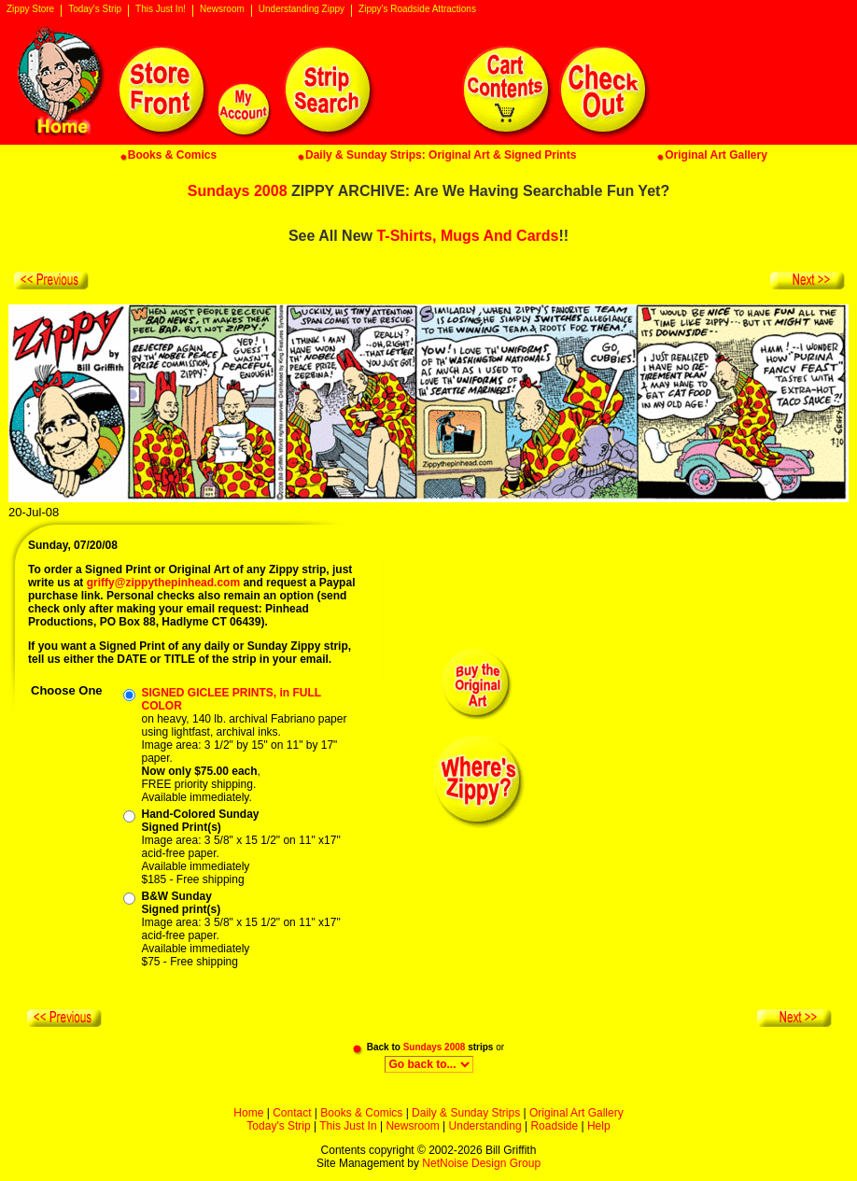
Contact (292, 1112)
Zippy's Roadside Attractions (417, 9)
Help (599, 1125)
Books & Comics (361, 1112)
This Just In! (160, 9)
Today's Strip (94, 9)
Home (248, 1112)
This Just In (347, 1125)
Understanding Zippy (301, 9)
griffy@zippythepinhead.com (163, 582)
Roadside (554, 1125)
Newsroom (222, 9)
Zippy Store (30, 9)
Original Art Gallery (576, 1112)
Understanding (485, 1125)
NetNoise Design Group (481, 1163)
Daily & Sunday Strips (466, 1112)
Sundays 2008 (238, 191)
